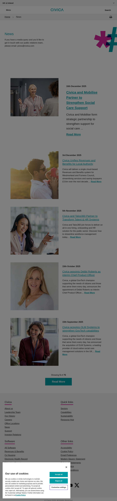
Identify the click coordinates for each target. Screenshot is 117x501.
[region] (36, 480)
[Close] (66, 467)
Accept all (59, 474)
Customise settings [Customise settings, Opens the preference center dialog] (58, 487)
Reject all (58, 481)
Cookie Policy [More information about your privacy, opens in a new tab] (20, 495)
